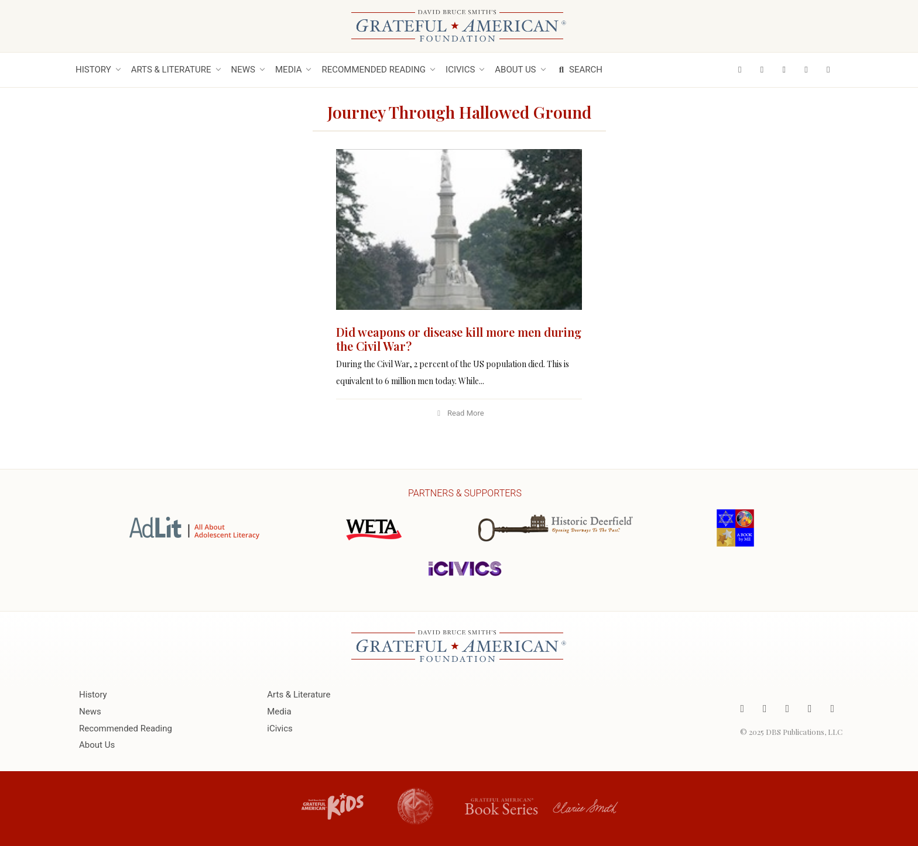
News (243, 69)
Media (288, 69)
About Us (515, 69)
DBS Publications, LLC (804, 732)
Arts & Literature (171, 69)
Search (579, 69)
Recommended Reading (373, 69)
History (93, 69)
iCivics (460, 69)
